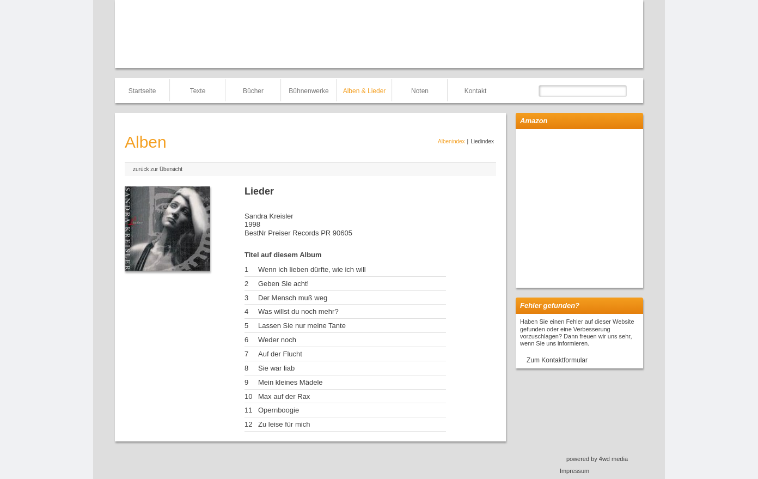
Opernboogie (278, 410)
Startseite (142, 91)
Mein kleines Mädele (290, 382)
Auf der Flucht (280, 354)
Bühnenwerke (308, 91)
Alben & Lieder (364, 91)
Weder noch (277, 340)
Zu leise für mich (284, 424)
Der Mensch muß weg (292, 298)
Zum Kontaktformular (557, 360)
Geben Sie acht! (283, 284)
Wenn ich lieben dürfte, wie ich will (312, 269)
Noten (420, 91)
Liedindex (482, 141)
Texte (198, 91)
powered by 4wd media (597, 459)
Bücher (253, 91)
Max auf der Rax (284, 396)
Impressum (574, 471)
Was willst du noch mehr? (298, 311)
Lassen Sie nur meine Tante (302, 326)
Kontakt (475, 91)
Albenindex (451, 141)
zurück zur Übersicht (157, 169)
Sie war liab (276, 368)
